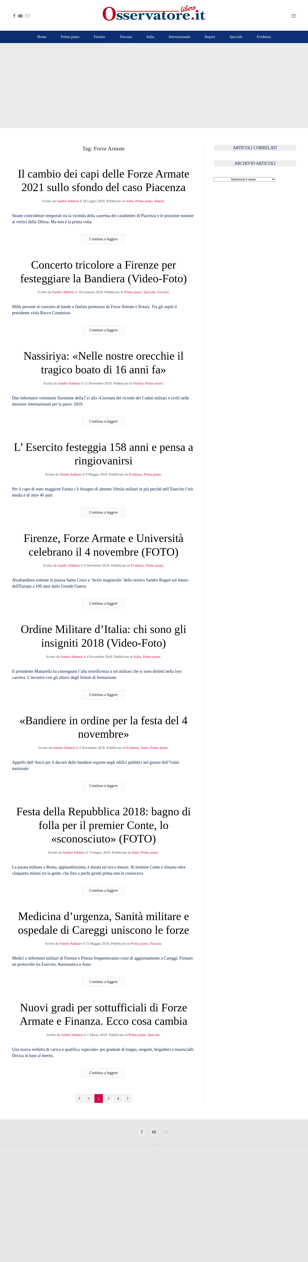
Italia (150, 37)
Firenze (99, 37)
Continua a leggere (103, 239)
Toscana (126, 37)
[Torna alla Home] (154, 15)
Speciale (235, 37)
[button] (293, 15)
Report (210, 37)
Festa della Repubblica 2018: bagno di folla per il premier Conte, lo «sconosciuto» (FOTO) (103, 825)
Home (41, 37)
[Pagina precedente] (79, 1098)
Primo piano (70, 37)
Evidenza (264, 37)
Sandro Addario (68, 201)
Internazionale (179, 37)
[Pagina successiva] (127, 1098)
